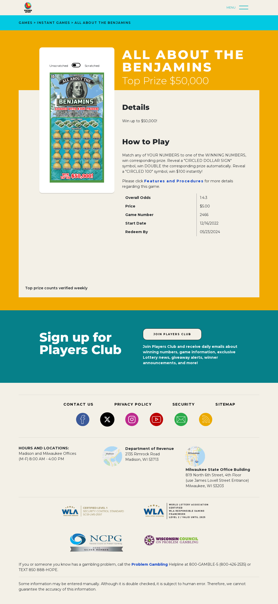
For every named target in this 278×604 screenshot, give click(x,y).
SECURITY (183, 404)
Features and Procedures (174, 181)
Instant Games (53, 23)
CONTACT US (78, 404)
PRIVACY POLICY (133, 404)
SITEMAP (225, 404)
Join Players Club (172, 334)
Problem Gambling (149, 564)
